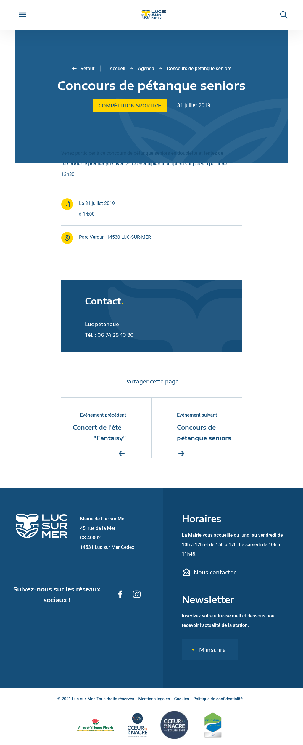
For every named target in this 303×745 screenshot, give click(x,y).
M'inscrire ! (213, 649)
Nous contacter (209, 572)
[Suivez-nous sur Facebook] (120, 594)
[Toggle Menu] (22, 15)
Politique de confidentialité (218, 698)
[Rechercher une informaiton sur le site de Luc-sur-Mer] (280, 14)
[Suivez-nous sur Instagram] (137, 594)
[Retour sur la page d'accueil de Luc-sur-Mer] (151, 15)
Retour (83, 69)
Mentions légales (154, 698)
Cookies (181, 698)
